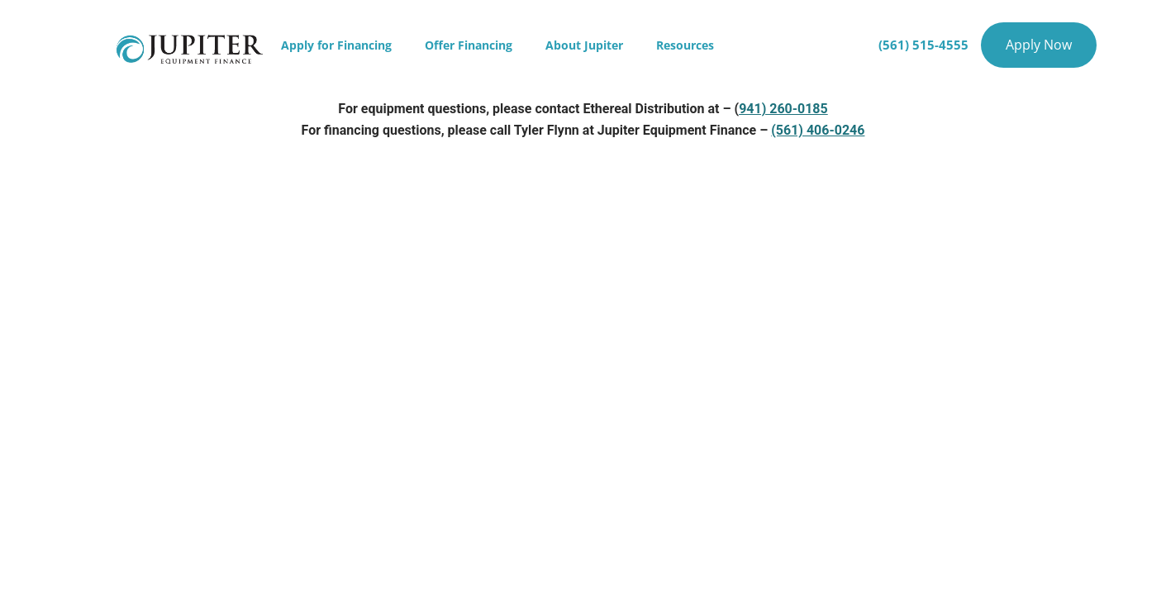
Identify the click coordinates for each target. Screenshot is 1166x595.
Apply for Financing (336, 45)
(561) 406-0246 (817, 130)
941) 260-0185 (783, 109)
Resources (685, 45)
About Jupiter (584, 45)
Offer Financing (468, 45)
